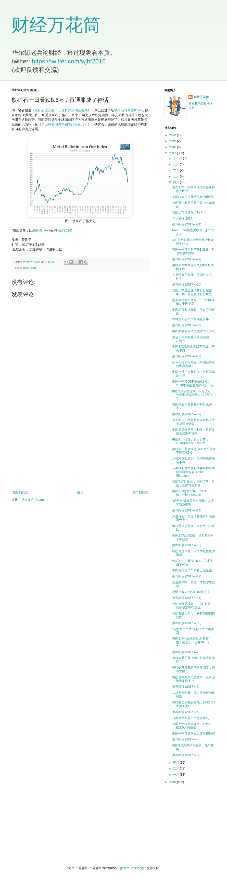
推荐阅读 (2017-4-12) (186, 576)
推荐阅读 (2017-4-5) (185, 712)
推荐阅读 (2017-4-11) (186, 598)
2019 (173, 141)
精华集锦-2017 (182, 218)
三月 (176, 762)
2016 (173, 782)
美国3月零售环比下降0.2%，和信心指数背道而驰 (193, 483)
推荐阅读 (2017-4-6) (185, 686)
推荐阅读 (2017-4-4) (185, 739)
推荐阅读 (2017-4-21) (186, 259)
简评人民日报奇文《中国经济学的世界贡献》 (193, 364)
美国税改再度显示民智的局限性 (193, 197)
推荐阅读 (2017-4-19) (186, 325)
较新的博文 (20, 492)
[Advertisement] (80, 448)
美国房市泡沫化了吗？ (187, 212)
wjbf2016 (64, 230)
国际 (26, 267)
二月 (176, 768)
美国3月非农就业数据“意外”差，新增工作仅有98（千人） (191, 642)
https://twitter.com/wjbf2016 (68, 61)
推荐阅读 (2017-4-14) (186, 510)
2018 (173, 147)
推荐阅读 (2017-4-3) (185, 755)
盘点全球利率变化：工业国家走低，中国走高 (193, 301)
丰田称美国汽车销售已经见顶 (62, 124)
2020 (173, 135)
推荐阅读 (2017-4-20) (186, 284)
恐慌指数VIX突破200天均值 (191, 592)
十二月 (178, 158)
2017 (173, 153)
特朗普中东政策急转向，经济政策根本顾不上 (193, 679)
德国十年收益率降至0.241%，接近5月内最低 (192, 725)
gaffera (125, 868)
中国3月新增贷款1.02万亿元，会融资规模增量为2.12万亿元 (192, 394)
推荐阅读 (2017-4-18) (186, 356)
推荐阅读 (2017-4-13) (186, 545)
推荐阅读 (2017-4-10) (186, 623)
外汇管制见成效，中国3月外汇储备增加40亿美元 (193, 605)
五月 (176, 176)
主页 (80, 492)
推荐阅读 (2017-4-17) (186, 414)
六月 (176, 170)
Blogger (140, 868)
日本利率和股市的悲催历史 (190, 718)
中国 (33, 267)
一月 (176, 774)
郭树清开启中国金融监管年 (190, 319)
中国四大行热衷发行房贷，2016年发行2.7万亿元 (190, 441)
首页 (39, 230)
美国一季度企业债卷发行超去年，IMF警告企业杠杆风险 (192, 292)
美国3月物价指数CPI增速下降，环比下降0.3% (191, 492)
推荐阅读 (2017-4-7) (185, 652)
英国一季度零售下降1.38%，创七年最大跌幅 (193, 251)
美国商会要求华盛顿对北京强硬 (193, 331)
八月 (176, 164)
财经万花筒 (56, 25)
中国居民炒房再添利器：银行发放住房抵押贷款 (193, 431)
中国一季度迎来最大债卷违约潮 (193, 733)
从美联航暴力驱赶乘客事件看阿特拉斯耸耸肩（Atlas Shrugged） (193, 471)
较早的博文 (140, 492)
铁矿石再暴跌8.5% (128, 110)
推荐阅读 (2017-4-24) (186, 224)
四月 (176, 182)
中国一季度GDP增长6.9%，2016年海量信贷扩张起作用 (192, 383)
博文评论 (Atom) (32, 500)
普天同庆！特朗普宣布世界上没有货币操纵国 (193, 421)
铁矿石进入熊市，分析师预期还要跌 (61, 110)
